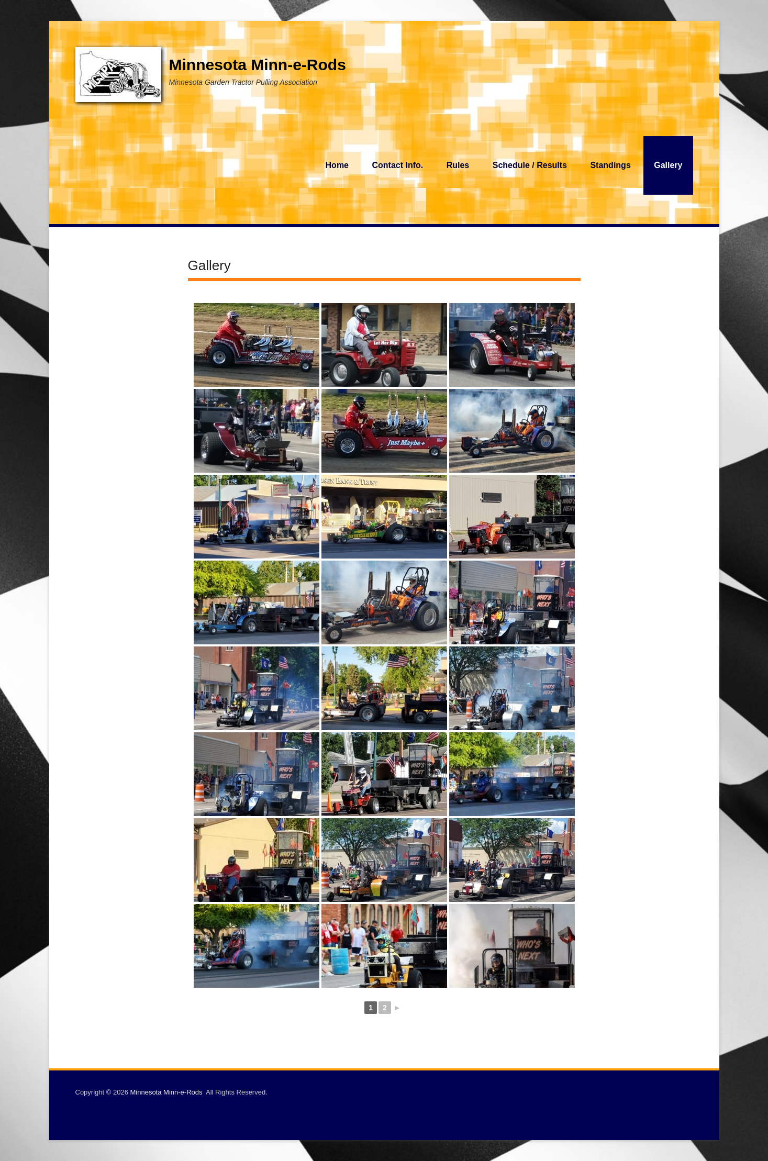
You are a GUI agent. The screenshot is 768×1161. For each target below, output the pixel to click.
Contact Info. (397, 165)
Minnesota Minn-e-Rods (257, 64)
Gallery (668, 165)
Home (337, 165)
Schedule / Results (530, 165)
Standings (610, 165)
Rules (458, 165)
